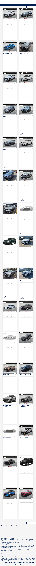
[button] (4, 9)
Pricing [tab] (11, 24)
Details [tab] (8, 24)
